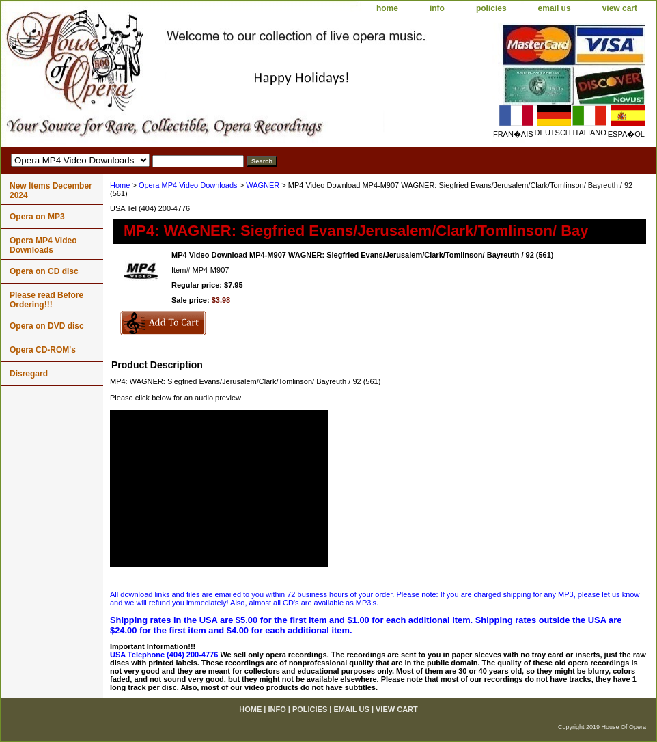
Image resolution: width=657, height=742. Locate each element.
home (387, 8)
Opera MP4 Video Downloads (188, 185)
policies (491, 8)
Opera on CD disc (44, 271)
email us (554, 8)
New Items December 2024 (51, 190)
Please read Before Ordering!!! (46, 300)
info (437, 8)
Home (120, 185)
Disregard (29, 374)
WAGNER (262, 185)
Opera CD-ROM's (43, 350)
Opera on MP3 (37, 216)
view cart (619, 8)
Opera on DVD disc (47, 326)
